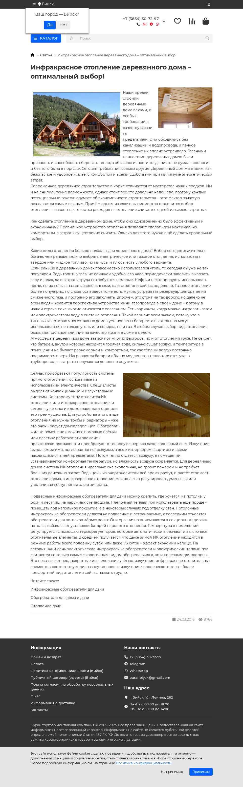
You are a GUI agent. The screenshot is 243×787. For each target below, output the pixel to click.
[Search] (145, 38)
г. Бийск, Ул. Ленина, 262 (151, 697)
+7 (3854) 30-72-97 (141, 18)
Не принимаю (172, 772)
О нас (36, 696)
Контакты (39, 710)
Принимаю (201, 772)
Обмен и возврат (46, 657)
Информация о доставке (53, 703)
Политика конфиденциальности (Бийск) (67, 671)
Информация (46, 647)
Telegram (137, 664)
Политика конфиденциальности (143, 763)
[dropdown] (34, 4)
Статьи (46, 55)
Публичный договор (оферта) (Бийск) (64, 677)
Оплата (37, 664)
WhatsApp (138, 671)
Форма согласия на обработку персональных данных (72, 686)
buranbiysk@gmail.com (149, 677)
